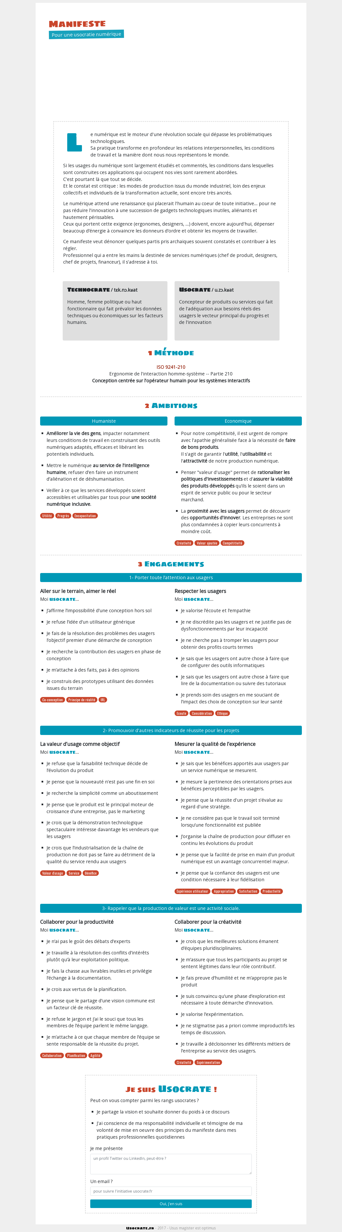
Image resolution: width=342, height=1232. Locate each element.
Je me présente (106, 1148)
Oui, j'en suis (171, 1203)
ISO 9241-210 (171, 367)
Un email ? (101, 1181)
